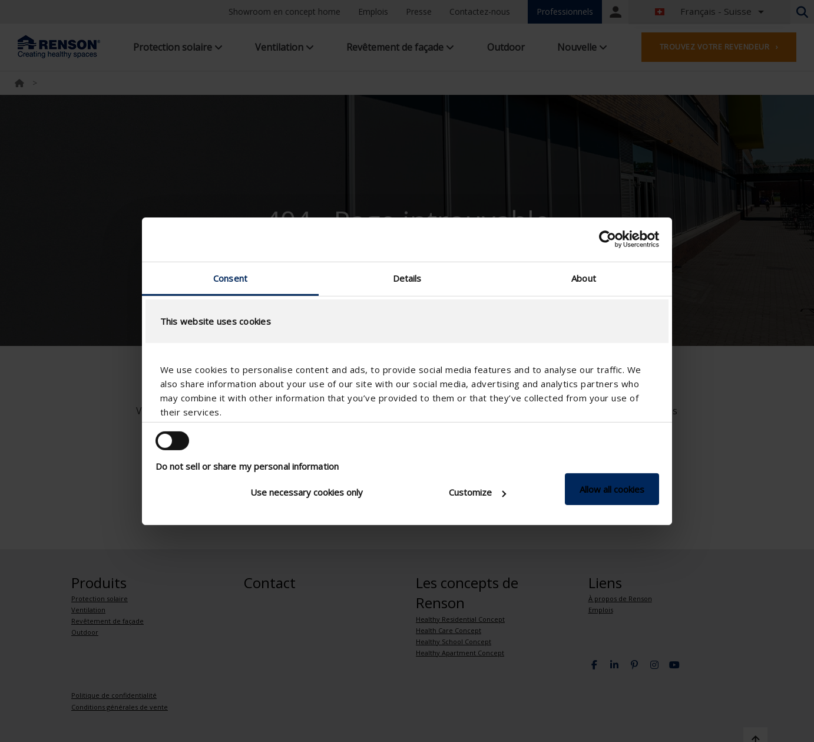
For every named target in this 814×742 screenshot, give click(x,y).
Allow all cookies (612, 489)
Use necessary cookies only (306, 492)
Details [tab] (407, 277)
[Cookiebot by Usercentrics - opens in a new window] (607, 239)
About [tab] (583, 277)
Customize (477, 492)
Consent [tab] (230, 277)
